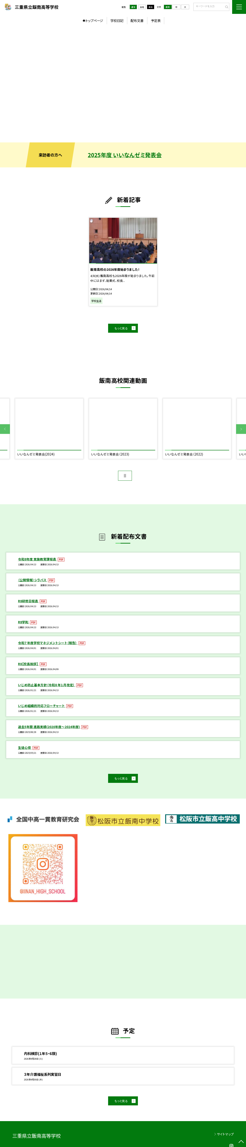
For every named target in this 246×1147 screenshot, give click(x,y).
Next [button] (241, 429)
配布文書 (137, 20)
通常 (133, 7)
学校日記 (116, 20)
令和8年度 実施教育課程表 (37, 559)
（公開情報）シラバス (32, 580)
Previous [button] (5, 429)
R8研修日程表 (28, 601)
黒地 (151, 7)
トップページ (94, 20)
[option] (123, 84)
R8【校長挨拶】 (28, 663)
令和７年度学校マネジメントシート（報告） (48, 642)
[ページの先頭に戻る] (241, 1142)
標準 (168, 7)
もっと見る (121, 328)
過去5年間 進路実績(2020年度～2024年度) (49, 726)
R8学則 (23, 622)
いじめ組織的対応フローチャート (41, 705)
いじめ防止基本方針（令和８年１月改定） (46, 685)
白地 (142, 7)
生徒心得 (25, 747)
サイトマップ (225, 1134)
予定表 (156, 20)
